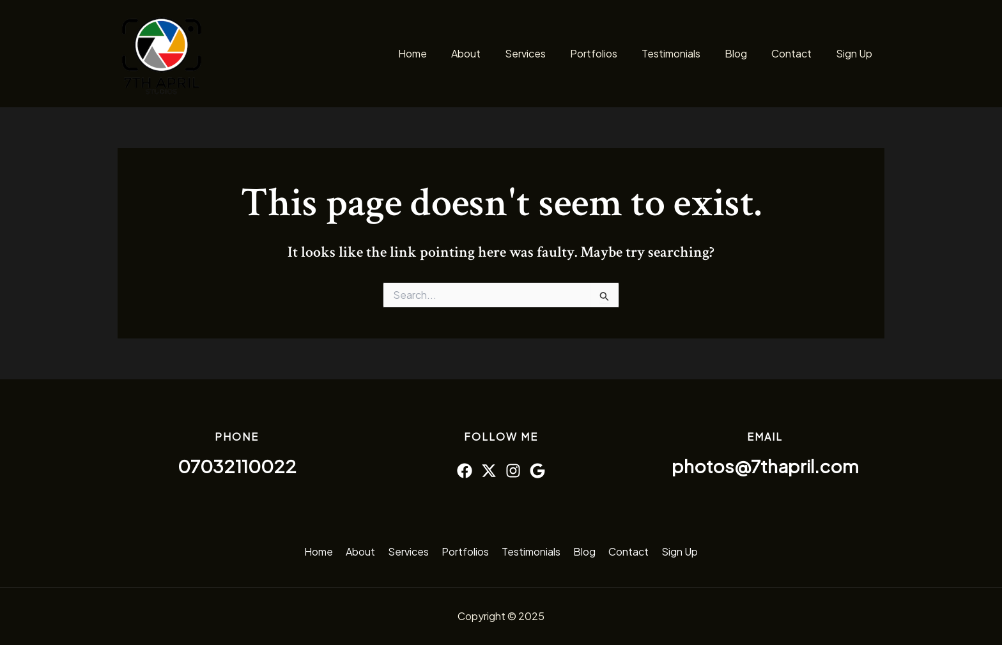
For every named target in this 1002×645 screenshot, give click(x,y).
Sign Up (856, 53)
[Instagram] (513, 470)
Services (546, 53)
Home (441, 53)
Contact (797, 53)
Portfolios (611, 53)
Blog (745, 53)
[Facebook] (464, 470)
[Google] (537, 470)
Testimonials (684, 53)
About (490, 53)
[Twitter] (489, 470)
